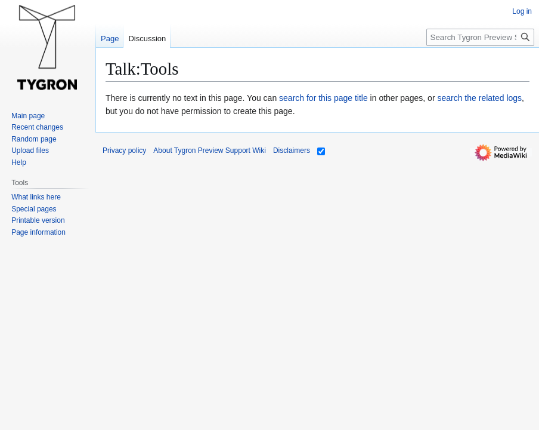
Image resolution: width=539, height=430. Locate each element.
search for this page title (323, 98)
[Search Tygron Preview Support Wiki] (480, 37)
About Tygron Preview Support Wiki (209, 150)
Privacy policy (124, 150)
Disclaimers (291, 150)
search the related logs (479, 98)
